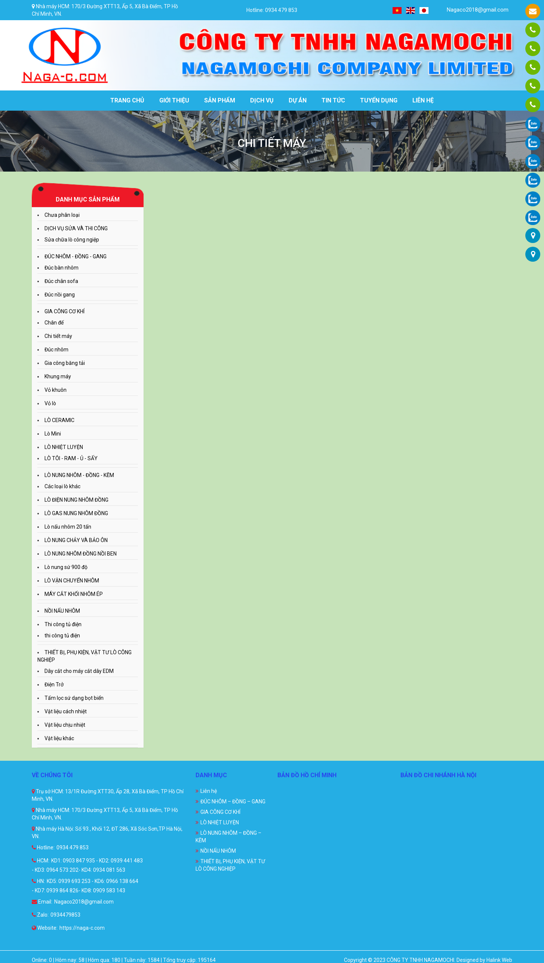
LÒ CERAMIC (59, 420)
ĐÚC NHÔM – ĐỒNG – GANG (232, 801)
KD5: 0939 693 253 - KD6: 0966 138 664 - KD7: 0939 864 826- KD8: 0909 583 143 (85, 885)
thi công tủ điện (62, 636)
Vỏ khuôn (55, 390)
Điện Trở (54, 684)
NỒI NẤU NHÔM (62, 611)
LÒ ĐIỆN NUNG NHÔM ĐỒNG (76, 500)
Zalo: (40, 915)
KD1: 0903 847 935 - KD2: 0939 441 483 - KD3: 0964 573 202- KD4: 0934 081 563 (87, 865)
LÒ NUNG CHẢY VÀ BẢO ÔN (76, 540)
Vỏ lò (50, 403)
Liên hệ (423, 100)
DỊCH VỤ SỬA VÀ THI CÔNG (76, 228)
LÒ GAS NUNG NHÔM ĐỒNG (76, 513)
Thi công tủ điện (63, 624)
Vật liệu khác (59, 738)
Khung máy (57, 376)
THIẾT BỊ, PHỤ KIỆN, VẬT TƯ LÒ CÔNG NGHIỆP (230, 865)
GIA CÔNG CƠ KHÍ (64, 311)
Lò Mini (52, 434)
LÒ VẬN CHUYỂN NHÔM (71, 581)
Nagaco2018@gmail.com (473, 9)
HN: (38, 881)
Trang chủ (127, 100)
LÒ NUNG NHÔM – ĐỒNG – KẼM (228, 836)
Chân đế (54, 323)
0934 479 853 (72, 847)
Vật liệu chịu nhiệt (64, 725)
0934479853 (65, 915)
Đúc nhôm (56, 350)
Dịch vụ (262, 100)
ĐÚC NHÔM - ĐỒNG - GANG (75, 256)
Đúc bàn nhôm (61, 268)
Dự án (298, 100)
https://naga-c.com (82, 928)
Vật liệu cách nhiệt (65, 711)
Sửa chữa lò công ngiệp (71, 240)
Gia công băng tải (64, 363)
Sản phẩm (219, 100)
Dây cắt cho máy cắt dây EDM (79, 671)
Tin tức (333, 100)
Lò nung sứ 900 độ (65, 567)
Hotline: (43, 847)
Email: (42, 902)
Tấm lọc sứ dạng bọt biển (74, 698)
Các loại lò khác (62, 486)
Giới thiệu (174, 100)
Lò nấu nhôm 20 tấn (67, 527)
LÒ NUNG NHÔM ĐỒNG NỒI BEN (80, 554)
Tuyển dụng (378, 100)
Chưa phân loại (62, 215)
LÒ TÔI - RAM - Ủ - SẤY (71, 458)
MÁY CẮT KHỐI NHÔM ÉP (73, 594)
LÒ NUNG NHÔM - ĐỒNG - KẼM (79, 475)
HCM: (40, 861)
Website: (45, 928)
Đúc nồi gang (59, 295)
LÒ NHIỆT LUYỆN (63, 447)
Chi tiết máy (58, 336)
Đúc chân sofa (61, 281)
